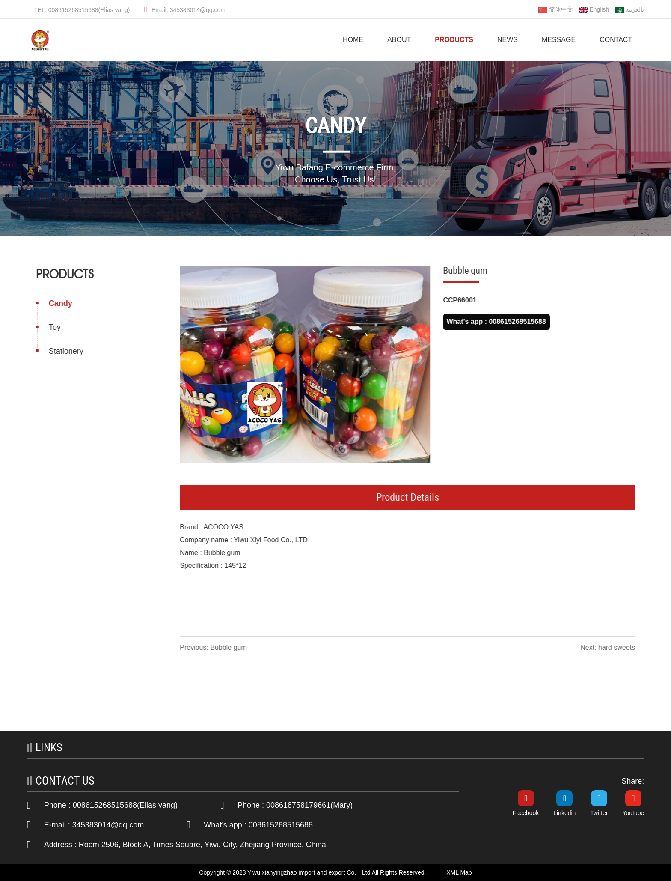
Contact (616, 39)
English (594, 9)
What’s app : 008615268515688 (496, 321)
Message (559, 39)
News (507, 39)
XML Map (459, 872)
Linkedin (564, 812)
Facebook (526, 812)
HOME (353, 39)
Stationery (65, 351)
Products (454, 39)
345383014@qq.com (108, 825)
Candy (59, 303)
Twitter (599, 812)
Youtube (633, 812)
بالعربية (629, 10)
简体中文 (555, 9)
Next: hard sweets (608, 647)
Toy (54, 327)
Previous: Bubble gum (214, 647)
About (399, 39)
